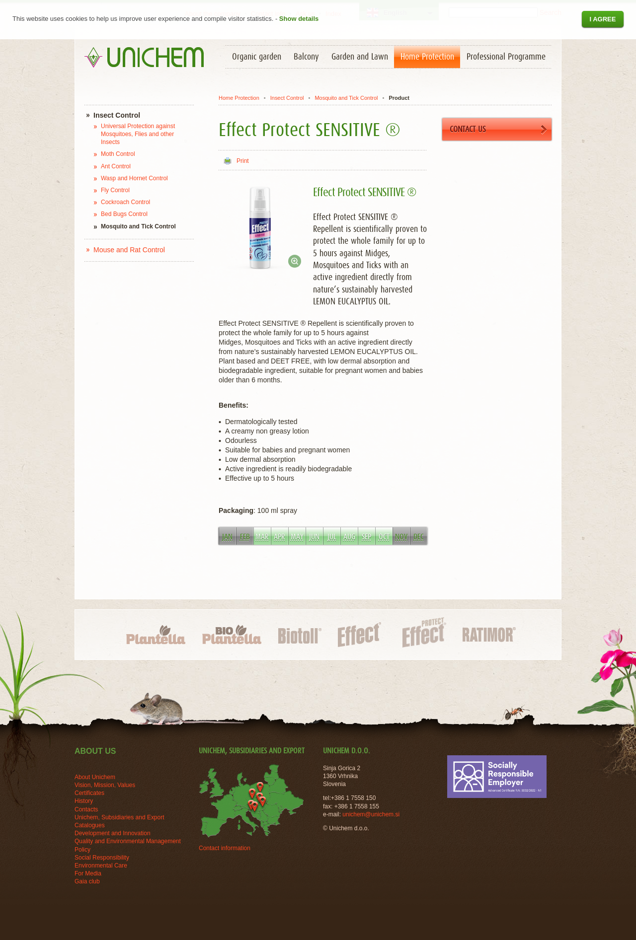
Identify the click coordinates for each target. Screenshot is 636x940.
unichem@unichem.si (370, 814)
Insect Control (287, 98)
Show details (298, 18)
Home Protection (239, 98)
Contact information (224, 848)
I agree (602, 19)
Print (243, 160)
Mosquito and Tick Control (346, 98)
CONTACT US (498, 130)
